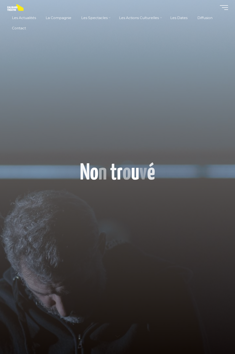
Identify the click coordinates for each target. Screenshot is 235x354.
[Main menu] (224, 7)
